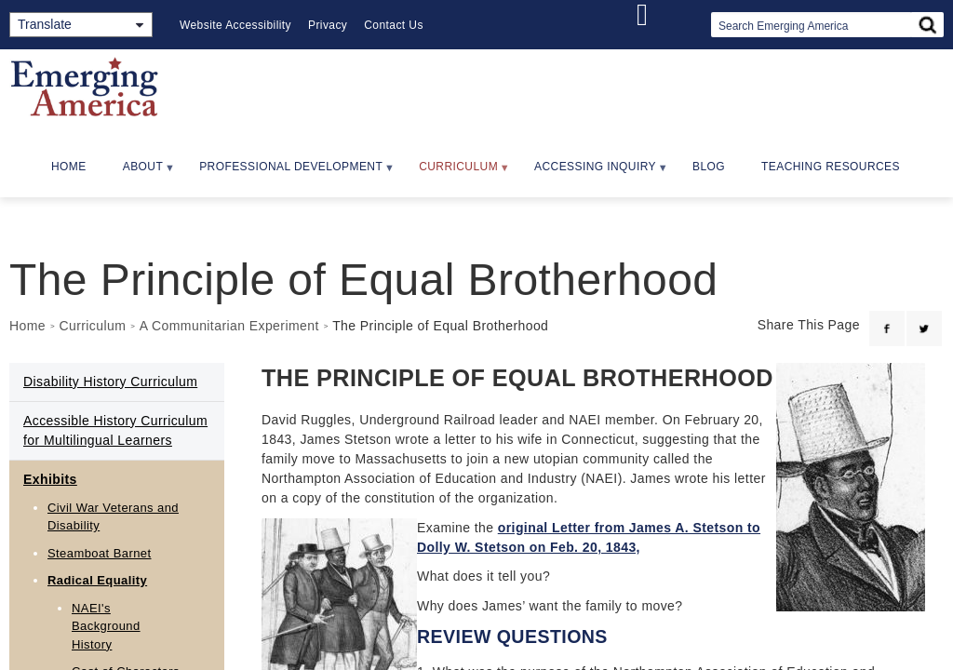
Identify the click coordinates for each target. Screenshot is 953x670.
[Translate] (81, 24)
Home (69, 166)
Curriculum (456, 172)
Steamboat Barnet (99, 553)
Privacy (327, 25)
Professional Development (288, 172)
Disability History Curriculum (110, 381)
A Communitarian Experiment (229, 325)
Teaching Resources (830, 166)
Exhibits (50, 479)
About (140, 172)
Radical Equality (97, 580)
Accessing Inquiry (592, 172)
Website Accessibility (235, 25)
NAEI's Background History (106, 626)
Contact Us (393, 25)
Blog (708, 166)
